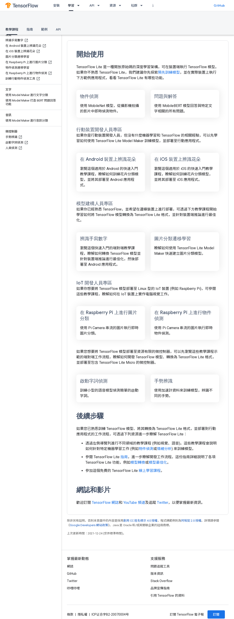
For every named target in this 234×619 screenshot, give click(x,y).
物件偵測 (146, 449)
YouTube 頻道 (134, 502)
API (91, 5)
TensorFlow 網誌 (105, 502)
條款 (70, 614)
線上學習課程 (150, 470)
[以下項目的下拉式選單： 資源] (121, 5)
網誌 (70, 566)
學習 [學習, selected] (71, 5)
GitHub (219, 5)
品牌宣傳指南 (160, 588)
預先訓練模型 (169, 72)
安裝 (56, 5)
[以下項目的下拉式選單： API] (99, 5)
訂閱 (216, 614)
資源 (112, 5)
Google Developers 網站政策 (89, 525)
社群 (134, 5)
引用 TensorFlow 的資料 (168, 595)
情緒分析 (164, 449)
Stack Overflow (162, 581)
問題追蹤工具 (160, 566)
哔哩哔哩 (73, 588)
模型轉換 (137, 462)
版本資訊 (157, 573)
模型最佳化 (158, 462)
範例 (44, 29)
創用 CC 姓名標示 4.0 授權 (140, 520)
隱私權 (82, 614)
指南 (30, 29)
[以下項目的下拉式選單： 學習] (79, 5)
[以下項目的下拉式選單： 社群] (142, 5)
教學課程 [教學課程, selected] (11, 29)
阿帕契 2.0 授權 (191, 520)
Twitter (162, 502)
